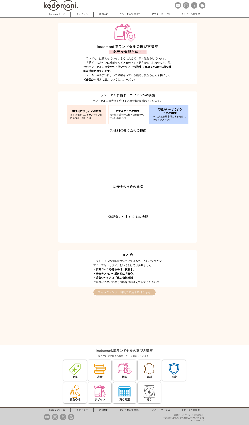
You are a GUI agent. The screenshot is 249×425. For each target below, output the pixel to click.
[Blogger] (202, 5)
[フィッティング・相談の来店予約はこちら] (124, 292)
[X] (194, 5)
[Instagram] (186, 5)
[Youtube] (178, 5)
